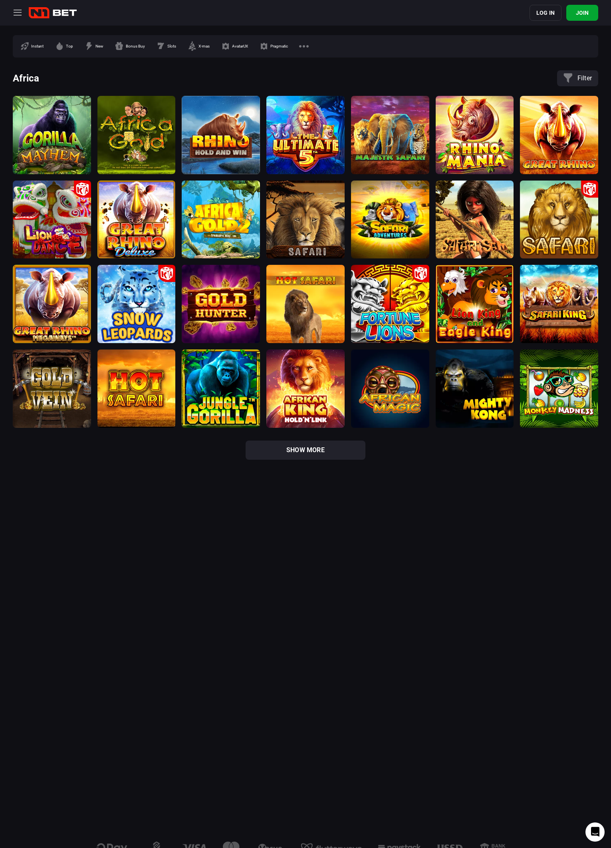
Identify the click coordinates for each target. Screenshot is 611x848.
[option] (32, 46)
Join (582, 13)
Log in (545, 13)
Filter (577, 78)
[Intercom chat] (595, 832)
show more (305, 450)
